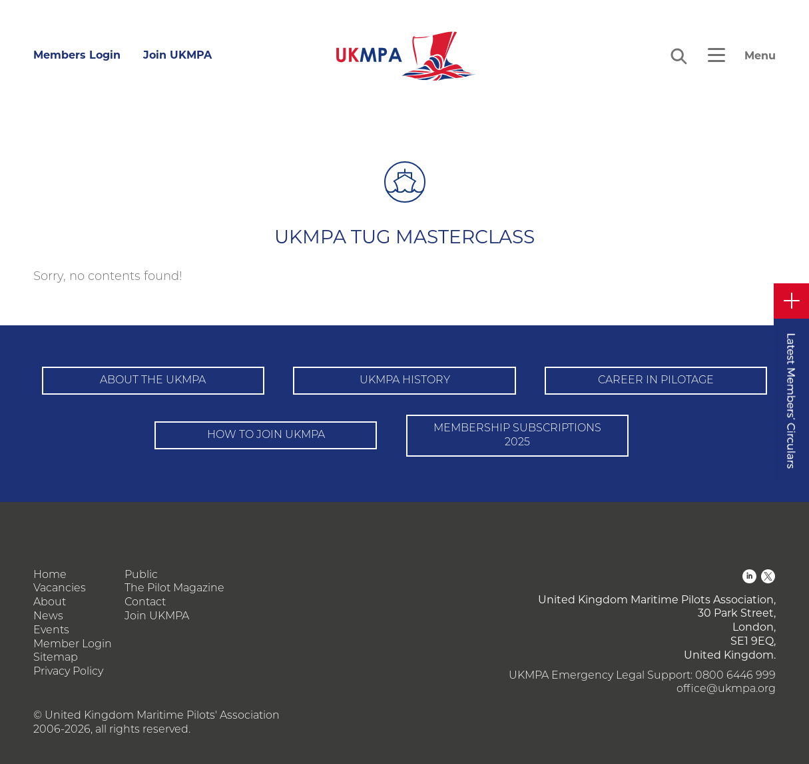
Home (50, 575)
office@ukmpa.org (726, 689)
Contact (145, 602)
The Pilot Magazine (174, 588)
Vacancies (59, 588)
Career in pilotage (656, 380)
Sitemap (55, 658)
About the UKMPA (153, 380)
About (49, 602)
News (48, 616)
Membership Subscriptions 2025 (517, 435)
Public (141, 575)
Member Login (72, 644)
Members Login (77, 55)
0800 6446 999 (735, 676)
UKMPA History (405, 380)
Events (51, 630)
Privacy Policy (68, 672)
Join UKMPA (177, 55)
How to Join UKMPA (266, 435)
